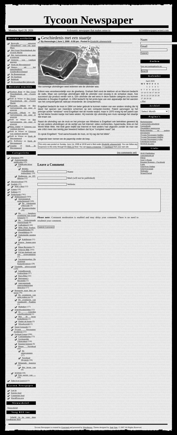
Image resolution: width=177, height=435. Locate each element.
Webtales (144, 171)
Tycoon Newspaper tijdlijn (151, 137)
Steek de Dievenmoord (21, 64)
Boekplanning (146, 121)
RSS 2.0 (70, 147)
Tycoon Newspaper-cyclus (151, 139)
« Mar (143, 101)
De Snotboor (16, 77)
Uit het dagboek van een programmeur (26, 253)
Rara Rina (22, 276)
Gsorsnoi (65, 427)
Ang (116, 427)
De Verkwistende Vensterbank (26, 221)
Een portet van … (27, 375)
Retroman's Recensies (22, 279)
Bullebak (15, 79)
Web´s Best (19, 186)
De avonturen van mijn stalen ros (26, 296)
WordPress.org (17, 398)
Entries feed (16, 393)
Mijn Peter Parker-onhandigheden (26, 228)
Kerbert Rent (16, 91)
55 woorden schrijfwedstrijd (26, 313)
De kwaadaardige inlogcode (23, 82)
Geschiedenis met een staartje (66, 37)
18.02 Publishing (147, 153)
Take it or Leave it (19, 380)
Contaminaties (24, 336)
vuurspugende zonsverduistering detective (25, 285)
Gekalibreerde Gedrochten (24, 272)
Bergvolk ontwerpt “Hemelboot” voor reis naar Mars (23, 45)
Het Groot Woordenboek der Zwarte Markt (23, 51)
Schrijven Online (147, 166)
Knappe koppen (25, 344)
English (14, 184)
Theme (96, 427)
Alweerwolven (17, 181)
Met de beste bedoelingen (26, 317)
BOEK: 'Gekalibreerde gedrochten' (27, 171)
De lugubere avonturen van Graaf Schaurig (26, 215)
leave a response (93, 147)
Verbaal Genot (21, 334)
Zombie (13, 146)
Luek (142, 164)
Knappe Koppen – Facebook (152, 162)
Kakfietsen (26, 239)
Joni (111, 427)
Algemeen (15, 158)
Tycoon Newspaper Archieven (25, 330)
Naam (143, 39)
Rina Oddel (15, 126)
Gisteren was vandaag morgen (23, 61)
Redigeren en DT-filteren (26, 177)
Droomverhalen (29, 208)
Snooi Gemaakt (21, 327)
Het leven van (29, 367)
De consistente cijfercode (28, 204)
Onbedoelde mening (27, 235)
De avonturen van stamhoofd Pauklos (26, 301)
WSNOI (18, 373)
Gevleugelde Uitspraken (23, 340)
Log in (14, 390)
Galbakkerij (23, 225)
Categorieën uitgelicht (150, 124)
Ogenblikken (24, 232)
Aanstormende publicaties (20, 161)
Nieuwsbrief (12, 408)
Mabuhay (22, 307)
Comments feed (17, 395)
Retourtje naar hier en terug (25, 291)
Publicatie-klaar (25, 164)
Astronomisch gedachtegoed (23, 200)
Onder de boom (25, 321)
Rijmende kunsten (27, 363)
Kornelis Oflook (18, 105)
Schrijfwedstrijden (23, 309)
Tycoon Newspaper (88, 20)
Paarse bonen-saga (27, 242)
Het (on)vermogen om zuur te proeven (23, 56)
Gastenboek (145, 126)
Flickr (143, 158)
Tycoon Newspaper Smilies (152, 135)
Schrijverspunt (146, 169)
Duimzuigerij (20, 197)
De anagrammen (27, 352)
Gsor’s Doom (146, 160)
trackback (108, 147)
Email (143, 46)
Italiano (14, 192)
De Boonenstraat (18, 74)
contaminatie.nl (147, 155)
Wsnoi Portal (146, 173)
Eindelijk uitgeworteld (25, 266)
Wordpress (87, 427)
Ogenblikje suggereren (150, 128)
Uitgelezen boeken (148, 141)
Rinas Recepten (25, 247)
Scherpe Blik (23, 249)
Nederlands (16, 194)
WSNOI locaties (147, 144)
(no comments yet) (127, 152)
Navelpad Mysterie (25, 359)
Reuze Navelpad (27, 346)
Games (14, 189)
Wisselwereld (24, 324)
